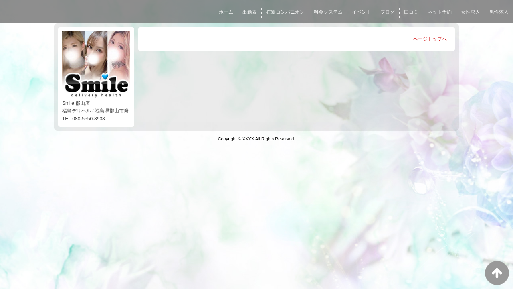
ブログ (387, 12)
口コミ (411, 12)
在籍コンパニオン (285, 12)
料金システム (328, 12)
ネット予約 (440, 12)
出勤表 (249, 12)
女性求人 (470, 12)
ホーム (226, 12)
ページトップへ (430, 39)
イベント (361, 12)
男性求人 (499, 12)
